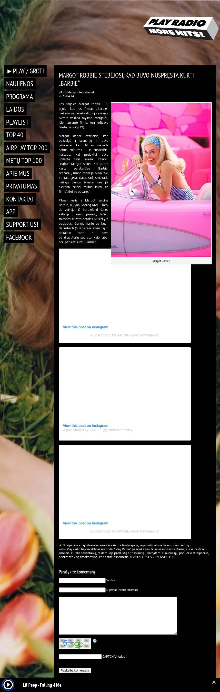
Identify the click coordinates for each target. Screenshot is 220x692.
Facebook (19, 237)
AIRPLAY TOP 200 (27, 147)
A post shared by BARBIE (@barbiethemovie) (125, 335)
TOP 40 (14, 134)
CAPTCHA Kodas (113, 656)
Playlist (17, 122)
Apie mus (18, 173)
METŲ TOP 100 (24, 160)
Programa (19, 96)
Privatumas (21, 186)
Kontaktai (19, 198)
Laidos (15, 109)
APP (11, 211)
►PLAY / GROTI (25, 70)
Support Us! (22, 224)
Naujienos (19, 83)
